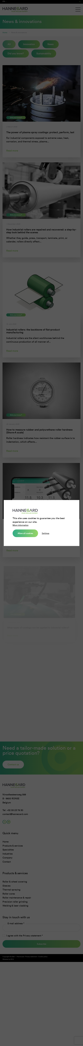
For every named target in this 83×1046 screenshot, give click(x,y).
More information (20, 525)
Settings (45, 533)
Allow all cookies (25, 533)
